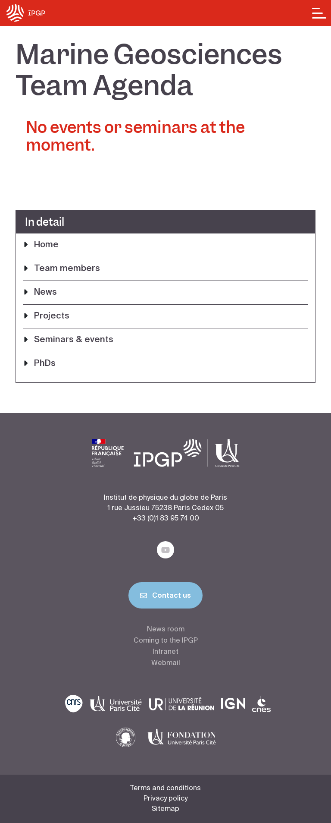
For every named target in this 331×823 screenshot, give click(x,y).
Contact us (165, 597)
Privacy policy (165, 798)
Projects (51, 316)
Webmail (165, 663)
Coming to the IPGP (166, 640)
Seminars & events (73, 340)
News (45, 292)
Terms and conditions (165, 788)
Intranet (165, 652)
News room (165, 629)
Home (46, 245)
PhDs (45, 363)
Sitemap (165, 809)
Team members (67, 269)
